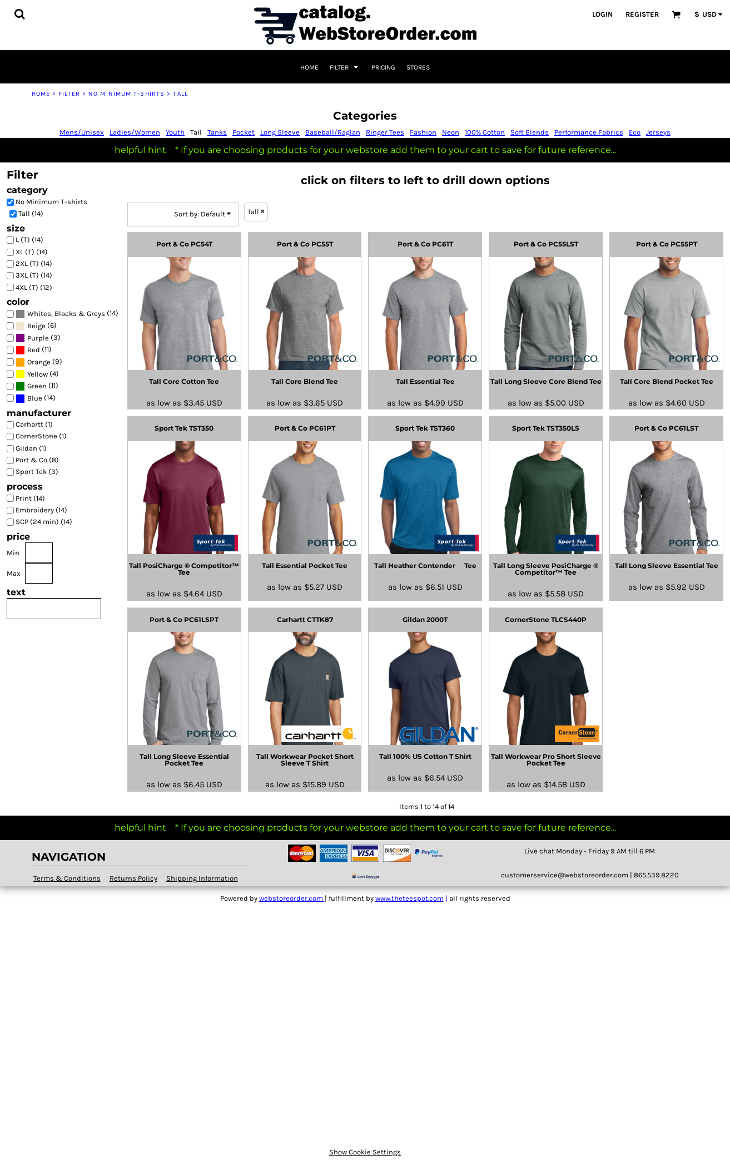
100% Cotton (485, 132)
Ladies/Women (135, 132)
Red (33, 349)
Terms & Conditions (67, 878)
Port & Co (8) (37, 460)
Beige (36, 326)
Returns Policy (133, 878)
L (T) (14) (29, 239)
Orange (39, 362)
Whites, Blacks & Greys (66, 313)
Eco (634, 132)
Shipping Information (202, 878)
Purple (38, 338)
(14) (67, 314)
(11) (34, 350)
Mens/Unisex (81, 132)
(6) (36, 326)
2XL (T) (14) (34, 263)
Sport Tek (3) (37, 471)
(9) (39, 362)
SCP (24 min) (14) (44, 521)
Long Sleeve (280, 132)
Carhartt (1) (34, 424)
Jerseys (658, 132)
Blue (34, 398)
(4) (37, 374)
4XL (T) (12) (34, 287)
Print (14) (30, 498)
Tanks (217, 132)
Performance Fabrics (588, 132)
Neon (450, 132)
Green (37, 386)
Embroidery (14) (41, 510)
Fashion (423, 132)
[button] (19, 13)
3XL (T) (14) (34, 275)
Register (642, 14)
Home (41, 93)
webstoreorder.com (292, 898)
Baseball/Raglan (332, 132)
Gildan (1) (31, 448)
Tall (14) (30, 213)
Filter (69, 93)
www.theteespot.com (409, 898)
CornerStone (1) (41, 436)
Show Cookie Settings (365, 1152)
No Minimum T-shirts (126, 93)
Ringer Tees (385, 132)
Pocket (243, 132)
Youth (175, 132)
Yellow (37, 374)
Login (602, 14)
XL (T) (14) (32, 252)
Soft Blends (529, 132)
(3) (38, 338)
